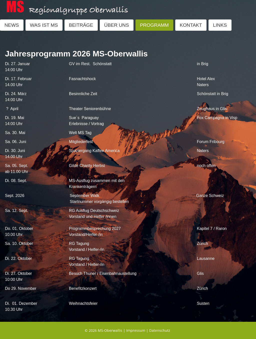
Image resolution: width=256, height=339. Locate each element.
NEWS (11, 25)
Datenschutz (159, 330)
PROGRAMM (154, 25)
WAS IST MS (44, 25)
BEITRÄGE (81, 25)
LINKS (220, 25)
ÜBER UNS (116, 25)
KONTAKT (191, 25)
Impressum (135, 330)
